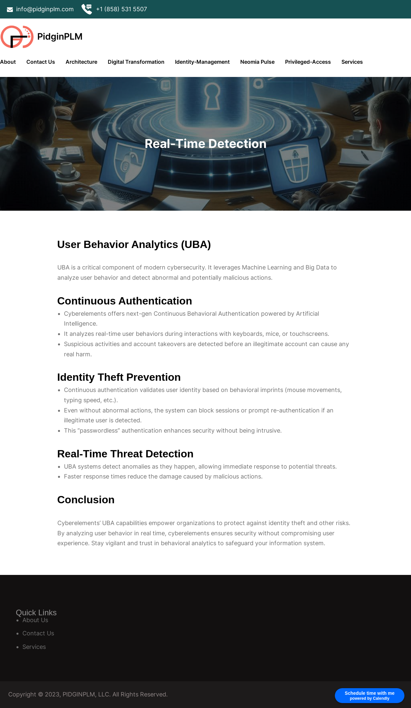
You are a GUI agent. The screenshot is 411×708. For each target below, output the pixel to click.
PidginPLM (59, 36)
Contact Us (38, 633)
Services (34, 646)
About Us (35, 620)
